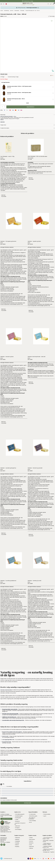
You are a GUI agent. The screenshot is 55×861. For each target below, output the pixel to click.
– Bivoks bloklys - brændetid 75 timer (48, 841)
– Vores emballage (32, 820)
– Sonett (30, 844)
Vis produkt (3, 196)
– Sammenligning (18, 829)
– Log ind (44, 816)
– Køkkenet (17, 844)
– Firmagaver (17, 827)
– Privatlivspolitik (18, 817)
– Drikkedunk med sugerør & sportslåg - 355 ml (48, 850)
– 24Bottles (31, 848)
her (21, 297)
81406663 (7, 823)
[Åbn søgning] (3, 4)
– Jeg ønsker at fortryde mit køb (20, 824)
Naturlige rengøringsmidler (6, 689)
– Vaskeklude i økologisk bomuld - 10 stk (47, 847)
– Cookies (16, 819)
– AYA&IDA (31, 837)
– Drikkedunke (17, 837)
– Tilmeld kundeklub (46, 814)
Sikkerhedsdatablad (10, 183)
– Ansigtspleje (17, 841)
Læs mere (2, 121)
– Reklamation (17, 825)
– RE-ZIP (30, 822)
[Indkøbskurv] (53, 4)
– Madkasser (17, 839)
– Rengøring (17, 846)
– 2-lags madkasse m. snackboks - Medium (47, 844)
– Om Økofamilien (32, 814)
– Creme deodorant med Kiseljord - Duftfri (47, 838)
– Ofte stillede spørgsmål (19, 814)
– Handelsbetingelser (19, 816)
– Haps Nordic (31, 846)
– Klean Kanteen (32, 839)
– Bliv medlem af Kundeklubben (32, 818)
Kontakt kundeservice (6, 818)
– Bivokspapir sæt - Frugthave (48, 852)
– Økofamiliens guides (33, 816)
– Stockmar (31, 841)
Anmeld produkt (27, 802)
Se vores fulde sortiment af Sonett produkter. (10, 182)
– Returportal (17, 821)
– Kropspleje (17, 843)
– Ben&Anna (31, 843)
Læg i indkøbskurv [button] (30, 106)
